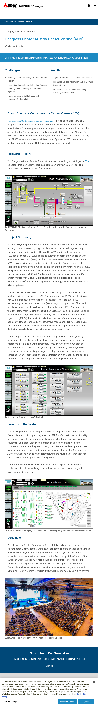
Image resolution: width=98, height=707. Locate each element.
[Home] (43, 5)
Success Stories (24, 21)
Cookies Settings (10, 702)
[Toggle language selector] (89, 5)
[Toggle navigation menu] (95, 5)
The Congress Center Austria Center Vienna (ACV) (32, 120)
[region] (49, 692)
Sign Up (49, 666)
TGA (87, 161)
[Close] (94, 682)
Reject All (86, 702)
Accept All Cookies (67, 702)
